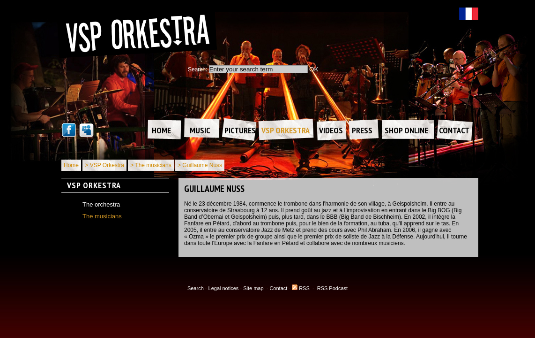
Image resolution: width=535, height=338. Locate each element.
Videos (331, 130)
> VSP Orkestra (104, 165)
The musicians (102, 216)
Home (161, 130)
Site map (254, 288)
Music (200, 130)
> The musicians (150, 165)
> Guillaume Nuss (200, 165)
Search (195, 288)
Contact (454, 130)
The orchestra (101, 204)
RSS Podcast (332, 288)
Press (362, 130)
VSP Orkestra (285, 130)
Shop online (406, 130)
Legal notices (223, 288)
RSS (301, 288)
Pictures (240, 130)
